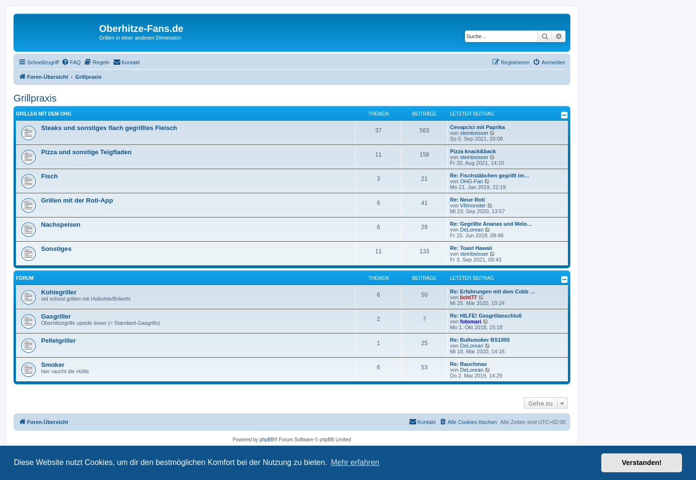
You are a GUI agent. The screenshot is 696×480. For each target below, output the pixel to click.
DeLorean (471, 230)
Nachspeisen (60, 224)
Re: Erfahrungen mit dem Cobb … (493, 291)
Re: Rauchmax (468, 364)
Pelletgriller (58, 340)
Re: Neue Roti (467, 200)
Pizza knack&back (473, 151)
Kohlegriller (58, 292)
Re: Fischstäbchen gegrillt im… (489, 175)
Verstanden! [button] (642, 462)
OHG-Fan (471, 181)
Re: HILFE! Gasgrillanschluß (486, 316)
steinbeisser (474, 133)
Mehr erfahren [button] (355, 462)
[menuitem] (71, 62)
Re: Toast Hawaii (471, 248)
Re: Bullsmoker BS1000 (480, 340)
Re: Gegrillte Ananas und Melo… (491, 224)
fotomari (470, 321)
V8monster (473, 205)
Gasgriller (56, 316)
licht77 (468, 297)
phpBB (267, 439)
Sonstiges (56, 248)
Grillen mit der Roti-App (77, 200)
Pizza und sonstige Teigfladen (86, 152)
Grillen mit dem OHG (43, 113)
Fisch (49, 176)
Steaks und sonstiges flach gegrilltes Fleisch (109, 127)
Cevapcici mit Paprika (477, 127)
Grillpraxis (35, 98)
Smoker (52, 364)
